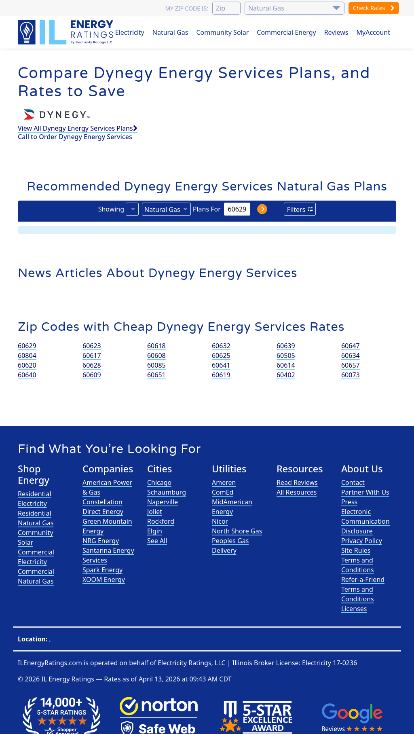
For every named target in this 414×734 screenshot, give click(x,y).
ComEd (223, 492)
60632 (221, 345)
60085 (156, 365)
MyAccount (374, 32)
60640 (27, 374)
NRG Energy (100, 540)
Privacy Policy (361, 540)
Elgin (154, 531)
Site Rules (356, 550)
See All (157, 540)
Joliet (154, 511)
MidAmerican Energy (232, 506)
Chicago (159, 482)
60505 (286, 355)
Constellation (102, 501)
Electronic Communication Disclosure (365, 521)
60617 (91, 355)
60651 (156, 374)
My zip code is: (186, 8)
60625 (221, 355)
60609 (91, 374)
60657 (350, 365)
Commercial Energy (286, 32)
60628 (91, 365)
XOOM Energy (103, 579)
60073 (350, 374)
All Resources (297, 492)
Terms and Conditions (357, 565)
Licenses (354, 608)
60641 (221, 365)
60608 (156, 355)
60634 (350, 355)
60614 (286, 365)
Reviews (336, 32)
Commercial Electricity (36, 557)
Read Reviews (297, 482)
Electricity (129, 32)
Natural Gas (170, 32)
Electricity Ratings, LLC (191, 662)
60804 (27, 355)
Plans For (207, 209)
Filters (296, 209)
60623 (91, 345)
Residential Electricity (34, 498)
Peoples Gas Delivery (230, 545)
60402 (286, 374)
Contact (353, 482)
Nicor (220, 521)
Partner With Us (365, 492)
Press (349, 501)
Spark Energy (102, 569)
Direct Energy (102, 511)
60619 (221, 374)
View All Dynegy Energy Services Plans (77, 128)
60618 (156, 345)
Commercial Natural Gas (36, 576)
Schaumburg (166, 492)
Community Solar (222, 32)
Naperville (162, 501)
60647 (350, 345)
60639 (286, 345)
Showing (111, 209)
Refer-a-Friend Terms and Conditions (362, 589)
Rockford (160, 521)
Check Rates (374, 8)
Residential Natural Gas (36, 518)
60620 (27, 365)
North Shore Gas (237, 531)
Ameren (224, 482)
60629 (27, 345)
